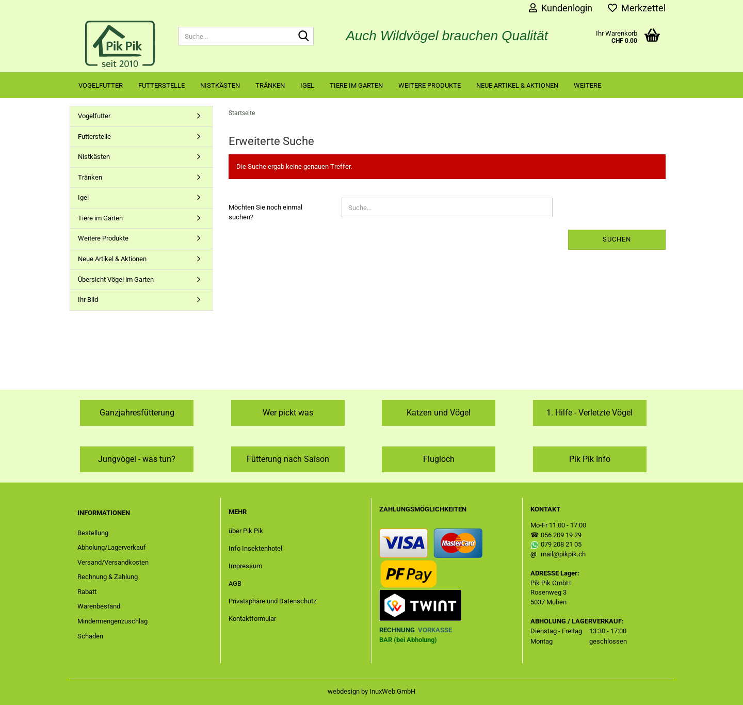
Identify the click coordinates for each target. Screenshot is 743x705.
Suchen (617, 239)
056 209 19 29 (561, 535)
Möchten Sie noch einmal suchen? (265, 212)
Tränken (270, 85)
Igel (307, 85)
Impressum (245, 566)
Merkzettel (637, 8)
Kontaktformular (252, 618)
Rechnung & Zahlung (107, 577)
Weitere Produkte (429, 85)
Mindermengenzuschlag (112, 621)
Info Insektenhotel (255, 548)
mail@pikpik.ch (563, 554)
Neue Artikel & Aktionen (517, 85)
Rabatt (86, 592)
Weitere (587, 85)
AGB (235, 583)
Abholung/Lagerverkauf (111, 547)
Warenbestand (98, 606)
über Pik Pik (246, 531)
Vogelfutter (100, 85)
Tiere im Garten (356, 85)
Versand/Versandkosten (113, 562)
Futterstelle (161, 85)
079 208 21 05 (561, 544)
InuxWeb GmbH (392, 691)
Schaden (90, 636)
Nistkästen (220, 85)
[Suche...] (304, 36)
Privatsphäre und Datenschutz (272, 601)
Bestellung (92, 533)
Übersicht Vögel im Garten (116, 279)
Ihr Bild (88, 299)
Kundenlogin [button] (560, 8)
